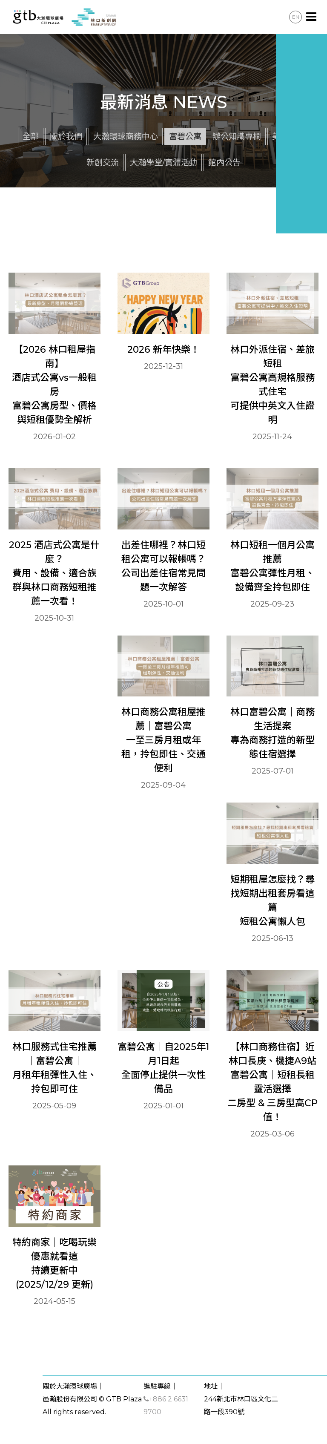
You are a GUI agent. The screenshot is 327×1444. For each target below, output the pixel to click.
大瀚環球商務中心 (125, 136)
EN (295, 17)
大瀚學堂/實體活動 (163, 162)
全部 (31, 136)
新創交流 (102, 162)
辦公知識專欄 (236, 136)
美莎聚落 (288, 136)
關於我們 (66, 136)
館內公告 (224, 162)
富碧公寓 (185, 136)
